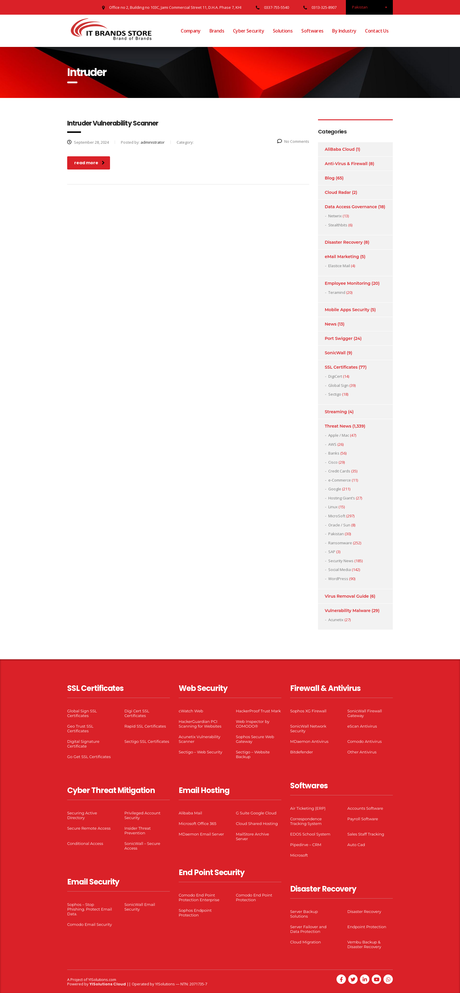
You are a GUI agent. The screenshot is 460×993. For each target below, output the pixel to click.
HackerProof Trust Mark (258, 711)
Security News (341, 560)
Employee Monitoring (348, 283)
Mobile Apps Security (347, 309)
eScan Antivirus (362, 726)
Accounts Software (365, 808)
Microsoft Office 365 (197, 823)
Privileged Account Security (142, 815)
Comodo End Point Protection (254, 897)
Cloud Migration (305, 942)
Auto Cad (356, 844)
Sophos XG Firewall (308, 711)
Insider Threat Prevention (137, 830)
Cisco (333, 462)
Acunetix (336, 619)
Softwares (312, 31)
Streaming (336, 411)
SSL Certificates (341, 367)
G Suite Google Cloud (256, 813)
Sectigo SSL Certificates (146, 741)
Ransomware (340, 542)
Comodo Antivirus (364, 741)
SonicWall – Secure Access (142, 845)
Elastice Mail (339, 265)
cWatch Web (191, 711)
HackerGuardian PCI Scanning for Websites (200, 723)
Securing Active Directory (82, 815)
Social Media (339, 569)
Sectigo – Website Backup (253, 754)
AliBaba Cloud (340, 149)
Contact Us (376, 31)
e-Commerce (339, 480)
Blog (329, 178)
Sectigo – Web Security (200, 752)
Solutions (282, 31)
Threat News (338, 426)
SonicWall (335, 352)
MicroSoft (336, 515)
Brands (216, 31)
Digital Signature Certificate (83, 743)
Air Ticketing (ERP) (308, 808)
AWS (332, 444)
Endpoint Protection (366, 926)
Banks (333, 453)
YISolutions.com (102, 979)
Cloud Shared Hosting (257, 823)
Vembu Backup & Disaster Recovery (364, 944)
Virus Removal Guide (347, 596)
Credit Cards (339, 471)
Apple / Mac (338, 435)
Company (191, 31)
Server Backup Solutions (304, 914)
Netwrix (335, 215)
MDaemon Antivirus (309, 741)
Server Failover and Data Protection (308, 929)
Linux (333, 506)
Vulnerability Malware (348, 610)
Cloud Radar (338, 192)
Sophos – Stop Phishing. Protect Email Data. (89, 909)
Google (334, 489)
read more (89, 163)
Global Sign (338, 385)
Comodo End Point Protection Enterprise (199, 897)
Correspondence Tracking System (306, 821)
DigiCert (335, 376)
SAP (331, 551)
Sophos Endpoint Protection (195, 912)
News (330, 324)
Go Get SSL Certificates (89, 756)
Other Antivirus (361, 752)
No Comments (293, 141)
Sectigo (334, 394)
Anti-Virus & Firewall (346, 163)
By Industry (344, 31)
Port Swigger (339, 338)
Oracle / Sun (339, 525)
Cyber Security (248, 31)
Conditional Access (85, 843)
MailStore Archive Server (252, 836)
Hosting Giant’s (341, 498)
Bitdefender (301, 752)
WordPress (338, 578)
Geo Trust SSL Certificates (80, 728)
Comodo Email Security (89, 924)
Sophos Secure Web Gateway (255, 739)
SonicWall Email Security (139, 906)
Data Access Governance (351, 206)
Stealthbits (337, 225)
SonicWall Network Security (308, 728)
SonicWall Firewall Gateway (364, 713)
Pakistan (336, 533)
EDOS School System (310, 834)
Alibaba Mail (190, 813)
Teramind (336, 292)
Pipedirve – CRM (305, 844)
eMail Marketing (342, 256)
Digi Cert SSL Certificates (136, 713)
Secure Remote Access (89, 828)
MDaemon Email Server (201, 834)
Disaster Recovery (344, 242)
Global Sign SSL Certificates (82, 713)
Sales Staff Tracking (365, 834)
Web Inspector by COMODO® (252, 723)
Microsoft (299, 855)
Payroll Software (362, 818)
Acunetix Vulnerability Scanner (199, 739)
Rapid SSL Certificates (145, 726)
